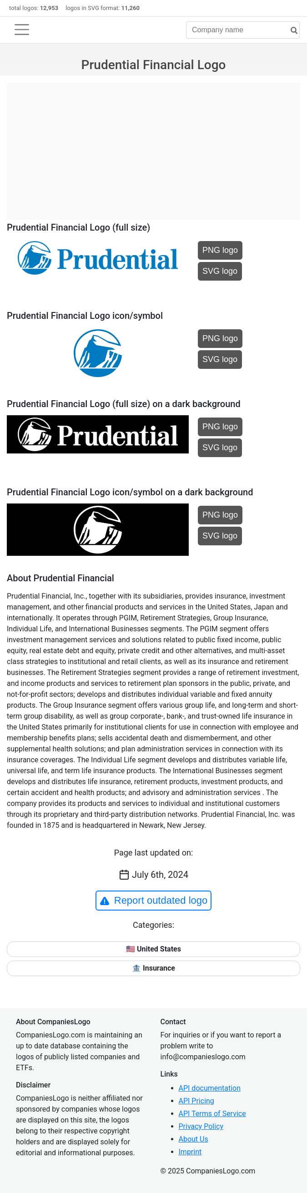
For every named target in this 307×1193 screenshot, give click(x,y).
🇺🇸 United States (153, 949)
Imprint (190, 1152)
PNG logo (220, 250)
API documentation (210, 1088)
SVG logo (219, 271)
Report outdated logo (154, 900)
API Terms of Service (212, 1113)
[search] (290, 30)
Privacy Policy (201, 1126)
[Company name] (243, 30)
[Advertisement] (153, 146)
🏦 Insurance (153, 968)
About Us (193, 1139)
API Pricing (196, 1101)
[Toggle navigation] (21, 29)
